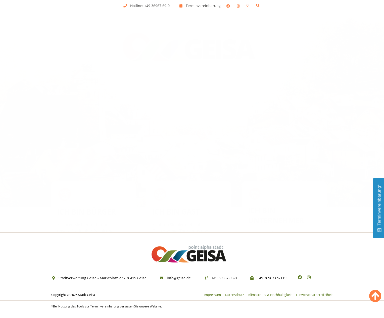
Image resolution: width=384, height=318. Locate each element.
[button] (257, 5)
